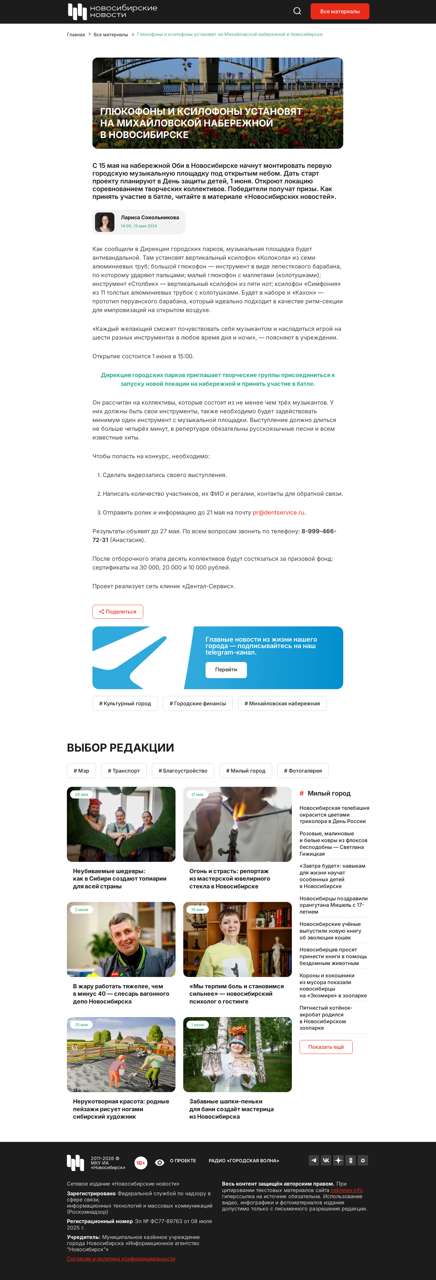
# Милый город (245, 770)
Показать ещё (326, 1047)
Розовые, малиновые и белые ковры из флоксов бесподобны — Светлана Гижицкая (333, 843)
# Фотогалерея (303, 770)
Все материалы (340, 11)
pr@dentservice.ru (278, 512)
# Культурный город (125, 703)
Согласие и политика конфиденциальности (121, 1258)
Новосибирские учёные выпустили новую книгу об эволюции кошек (330, 931)
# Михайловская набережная (282, 703)
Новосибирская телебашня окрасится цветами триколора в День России (334, 815)
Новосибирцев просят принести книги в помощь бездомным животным (333, 956)
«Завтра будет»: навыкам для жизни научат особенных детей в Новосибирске (333, 875)
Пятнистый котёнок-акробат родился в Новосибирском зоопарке (326, 1017)
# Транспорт (124, 770)
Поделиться (117, 611)
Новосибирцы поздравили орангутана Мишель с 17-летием (334, 905)
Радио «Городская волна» (244, 1160)
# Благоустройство (183, 770)
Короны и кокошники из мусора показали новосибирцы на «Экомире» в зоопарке (333, 985)
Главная (76, 34)
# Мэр (81, 770)
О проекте (183, 1160)
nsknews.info (347, 1190)
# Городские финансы (198, 703)
